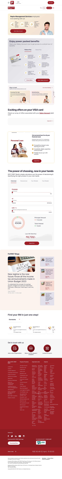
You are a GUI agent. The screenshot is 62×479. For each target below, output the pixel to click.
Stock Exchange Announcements (35, 392)
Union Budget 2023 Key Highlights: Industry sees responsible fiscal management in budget (49, 297)
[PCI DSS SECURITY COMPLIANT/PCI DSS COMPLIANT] (41, 442)
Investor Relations (12, 370)
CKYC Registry (40, 407)
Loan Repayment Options (46, 392)
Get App (51, 2)
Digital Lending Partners (40, 417)
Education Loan (23, 397)
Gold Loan (22, 409)
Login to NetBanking (40, 396)
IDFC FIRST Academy (12, 395)
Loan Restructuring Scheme (41, 388)
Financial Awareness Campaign (40, 403)
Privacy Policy (50, 458)
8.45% (12, 210)
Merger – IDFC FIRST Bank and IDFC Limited (46, 369)
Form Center (45, 382)
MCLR (45, 385)
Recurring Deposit (24, 388)
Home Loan (22, 371)
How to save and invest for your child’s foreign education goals (49, 260)
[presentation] (54, 96)
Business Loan (23, 373)
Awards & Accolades (12, 376)
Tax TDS (34, 425)
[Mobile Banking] (41, 97)
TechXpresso (47, 407)
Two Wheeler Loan (24, 392)
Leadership (10, 366)
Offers (51, 381)
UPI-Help (52, 409)
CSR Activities (34, 376)
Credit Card (22, 369)
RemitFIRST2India (54, 404)
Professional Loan (24, 375)
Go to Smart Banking (47, 87)
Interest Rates (51, 376)
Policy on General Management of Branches (11, 392)
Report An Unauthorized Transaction (11, 383)
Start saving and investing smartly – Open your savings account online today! (49, 272)
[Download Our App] (19, 97)
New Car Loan (23, 401)
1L (12, 192)
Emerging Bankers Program (52, 412)
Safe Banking (11, 389)
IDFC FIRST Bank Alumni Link (39, 411)
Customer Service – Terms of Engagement (12, 387)
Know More (29, 80)
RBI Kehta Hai (45, 388)
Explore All (49, 120)
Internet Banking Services (52, 384)
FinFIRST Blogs (52, 379)
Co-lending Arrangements (41, 421)
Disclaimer (44, 458)
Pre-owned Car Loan (24, 402)
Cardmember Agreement (35, 410)
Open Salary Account (18, 31)
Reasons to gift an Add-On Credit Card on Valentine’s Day (48, 284)
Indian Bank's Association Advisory (34, 387)
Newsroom (10, 378)
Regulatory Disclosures (34, 366)
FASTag (21, 384)
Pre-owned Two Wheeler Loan (23, 394)
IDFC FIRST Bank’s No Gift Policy (33, 381)
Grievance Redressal (12, 380)
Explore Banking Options (46, 396)
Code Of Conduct (12, 374)
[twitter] (12, 436)
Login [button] (49, 8)
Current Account (23, 382)
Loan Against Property (25, 390)
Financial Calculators (52, 388)
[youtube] (20, 436)
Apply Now (36, 160)
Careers (9, 368)
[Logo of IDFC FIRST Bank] (11, 7)
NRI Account (22, 404)
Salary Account (23, 377)
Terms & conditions (46, 459)
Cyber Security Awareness (52, 396)
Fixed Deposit (23, 386)
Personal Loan (23, 367)
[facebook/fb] (8, 436)
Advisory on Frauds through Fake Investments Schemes (34, 416)
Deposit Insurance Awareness (40, 379)
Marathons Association (46, 404)
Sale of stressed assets (34, 373)
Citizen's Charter (11, 397)
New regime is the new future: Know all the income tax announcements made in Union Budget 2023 (21, 278)
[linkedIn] (16, 436)
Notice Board (33, 369)
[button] (14, 132)
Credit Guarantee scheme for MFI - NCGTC (34, 397)
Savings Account (23, 365)
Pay (44, 7)
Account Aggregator (52, 407)
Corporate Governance (13, 372)
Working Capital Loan (24, 399)
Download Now (14, 443)
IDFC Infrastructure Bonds (41, 392)
